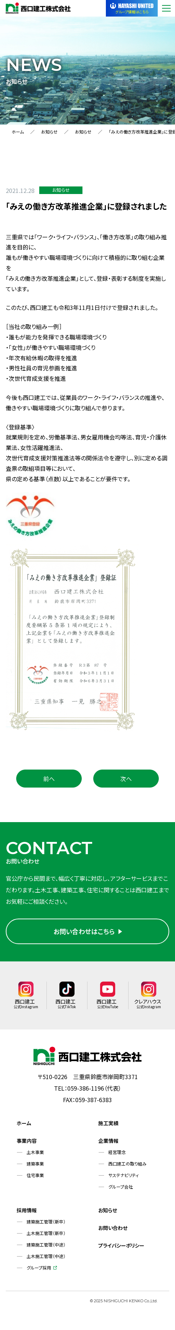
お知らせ (49, 132)
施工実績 (108, 1126)
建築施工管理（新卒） (46, 1225)
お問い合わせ (112, 1231)
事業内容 (27, 1144)
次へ (126, 778)
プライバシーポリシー (121, 1249)
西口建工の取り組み (127, 1167)
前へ (49, 778)
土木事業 (35, 1156)
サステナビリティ (123, 1179)
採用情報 (27, 1213)
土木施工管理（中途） (46, 1260)
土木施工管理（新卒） (46, 1237)
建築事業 (35, 1167)
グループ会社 (120, 1190)
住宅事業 (35, 1179)
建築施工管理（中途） (46, 1248)
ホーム (18, 132)
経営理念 (117, 1156)
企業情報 (108, 1144)
